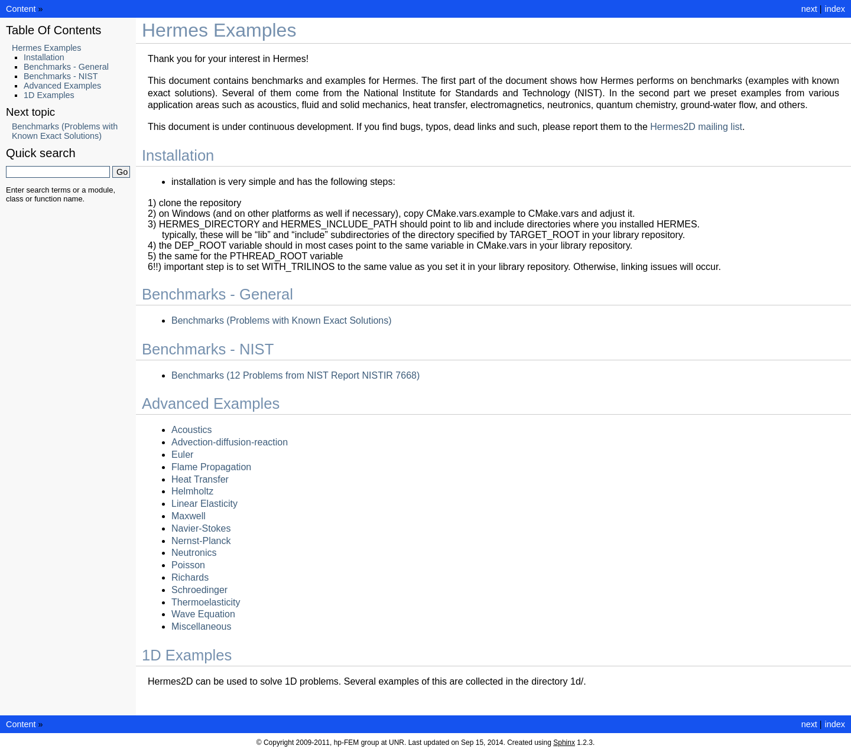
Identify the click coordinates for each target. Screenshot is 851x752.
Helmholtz (192, 491)
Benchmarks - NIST (61, 76)
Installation (44, 57)
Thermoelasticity (205, 602)
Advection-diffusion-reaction (229, 442)
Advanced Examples (62, 85)
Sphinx (564, 742)
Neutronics (193, 553)
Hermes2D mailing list (696, 127)
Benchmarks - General (66, 66)
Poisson (188, 565)
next (809, 9)
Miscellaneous (201, 626)
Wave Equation (203, 614)
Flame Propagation (211, 467)
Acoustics (191, 430)
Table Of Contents (53, 30)
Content (20, 9)
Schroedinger (199, 590)
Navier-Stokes (200, 528)
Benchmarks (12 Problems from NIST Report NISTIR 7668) (295, 375)
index (835, 9)
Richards (190, 577)
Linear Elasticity (204, 504)
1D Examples (49, 95)
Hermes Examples (47, 48)
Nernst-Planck (200, 541)
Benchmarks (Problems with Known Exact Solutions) (281, 320)
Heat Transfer (200, 479)
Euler (182, 455)
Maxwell (188, 516)
